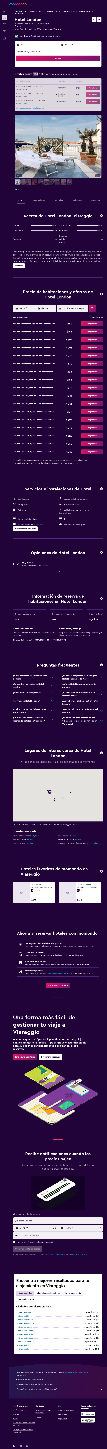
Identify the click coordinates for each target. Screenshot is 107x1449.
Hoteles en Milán (23, 1316)
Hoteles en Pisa (23, 1349)
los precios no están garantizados (76, 1372)
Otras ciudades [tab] (25, 1293)
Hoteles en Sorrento (25, 1331)
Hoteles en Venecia (25, 1320)
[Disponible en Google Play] (88, 1414)
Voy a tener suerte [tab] (73, 1293)
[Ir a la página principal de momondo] (18, 4)
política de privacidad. (79, 1254)
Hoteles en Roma (24, 1312)
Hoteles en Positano (25, 1334)
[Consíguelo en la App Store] (88, 1420)
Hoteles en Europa (36, 11)
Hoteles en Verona (24, 1327)
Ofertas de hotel (20, 11)
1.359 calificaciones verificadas (45, 36)
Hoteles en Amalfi (24, 1342)
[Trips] (4, 30)
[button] (4, 4)
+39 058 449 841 (22, 32)
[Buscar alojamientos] (4, 17)
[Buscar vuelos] (4, 12)
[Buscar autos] (4, 23)
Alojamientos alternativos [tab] (48, 1293)
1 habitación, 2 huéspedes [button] (29, 52)
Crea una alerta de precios (58, 973)
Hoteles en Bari (23, 1345)
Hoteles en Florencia (25, 1323)
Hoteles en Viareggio (85, 11)
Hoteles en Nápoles (25, 1338)
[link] (58, 985)
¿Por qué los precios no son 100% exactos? (59, 1389)
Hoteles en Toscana (68, 11)
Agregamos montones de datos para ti (59, 1384)
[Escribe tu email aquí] (60, 1235)
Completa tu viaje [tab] (26, 1299)
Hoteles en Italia (52, 11)
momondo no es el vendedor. (59, 1379)
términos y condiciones (55, 1254)
